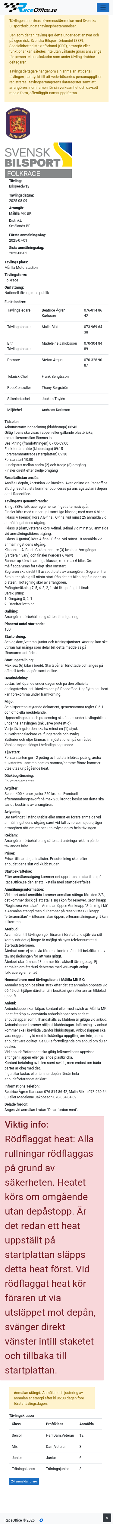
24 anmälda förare (24, 1481)
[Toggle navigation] (103, 7)
